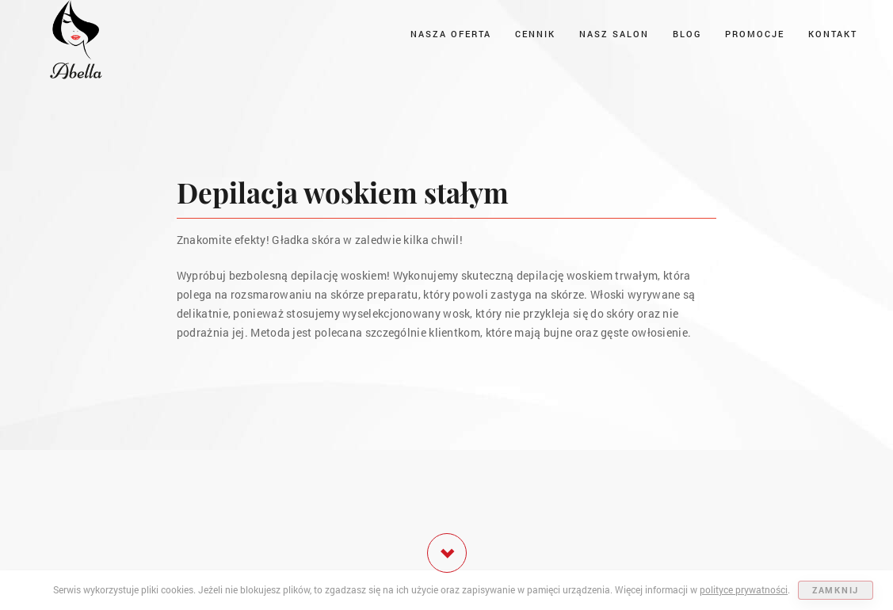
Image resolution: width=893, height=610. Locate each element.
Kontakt (832, 34)
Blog (687, 34)
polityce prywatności (744, 589)
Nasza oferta (450, 34)
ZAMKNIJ (835, 590)
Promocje (754, 34)
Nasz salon (614, 34)
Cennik (535, 34)
